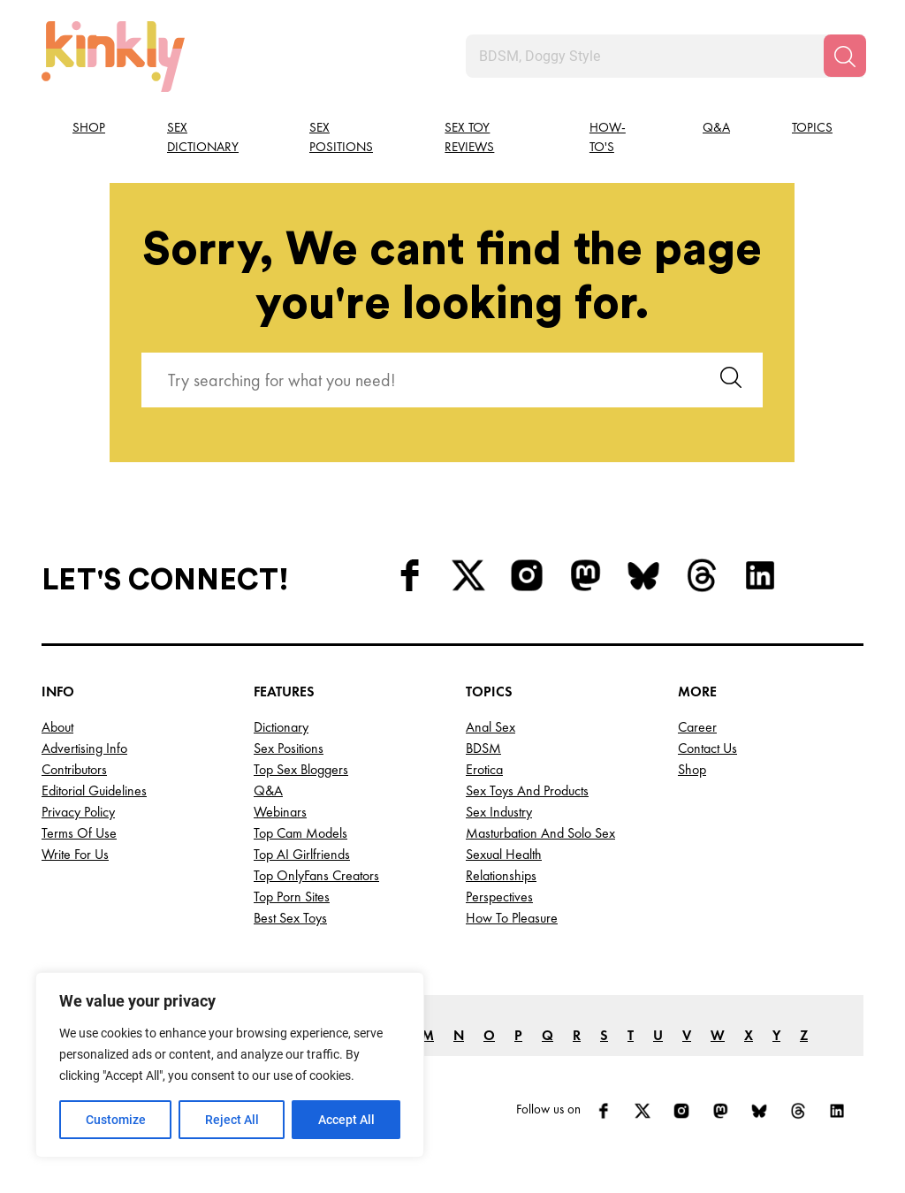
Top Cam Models (300, 833)
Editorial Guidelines (94, 790)
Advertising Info (84, 748)
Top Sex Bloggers (301, 769)
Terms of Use (79, 833)
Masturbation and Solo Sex (540, 833)
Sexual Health (504, 854)
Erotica (484, 769)
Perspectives (499, 896)
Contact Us (707, 748)
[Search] (845, 55)
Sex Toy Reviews (469, 137)
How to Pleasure (512, 917)
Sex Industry (499, 811)
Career (697, 727)
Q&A (716, 127)
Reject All (232, 1120)
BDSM (483, 748)
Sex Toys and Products (527, 790)
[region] (229, 1065)
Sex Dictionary (203, 137)
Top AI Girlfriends (302, 854)
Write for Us (75, 854)
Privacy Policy (78, 811)
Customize (116, 1120)
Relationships (501, 875)
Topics (812, 127)
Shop (88, 127)
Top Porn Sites (292, 896)
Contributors (74, 769)
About (57, 727)
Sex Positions (341, 137)
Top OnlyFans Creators (316, 875)
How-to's (607, 137)
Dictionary (281, 727)
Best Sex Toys (290, 917)
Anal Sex (490, 727)
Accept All (346, 1120)
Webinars (280, 811)
